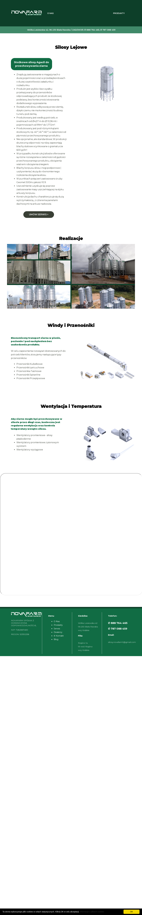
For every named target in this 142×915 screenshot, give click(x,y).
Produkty (119, 13)
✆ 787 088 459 (117, 628)
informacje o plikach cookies (92, 912)
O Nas (50, 13)
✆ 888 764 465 (117, 623)
